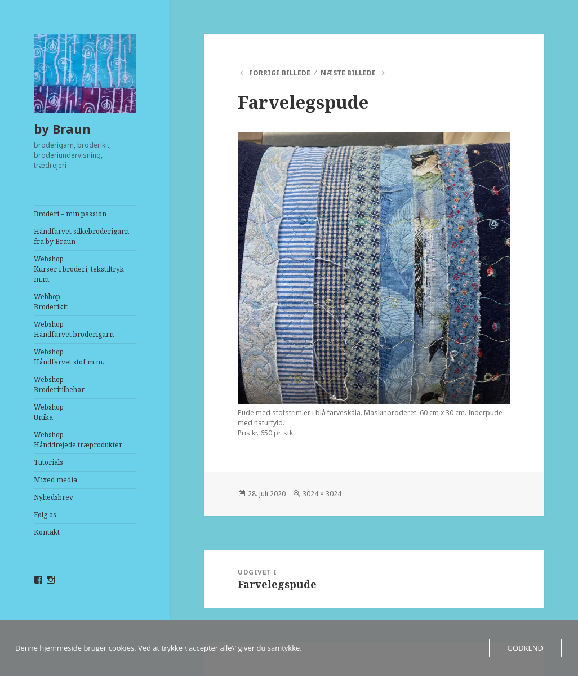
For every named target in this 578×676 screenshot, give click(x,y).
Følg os (45, 514)
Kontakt (47, 532)
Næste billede (348, 73)
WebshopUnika (49, 412)
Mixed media (55, 479)
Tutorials (48, 462)
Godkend (525, 648)
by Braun (62, 128)
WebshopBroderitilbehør (59, 384)
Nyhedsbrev (53, 497)
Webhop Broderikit (51, 302)
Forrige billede (279, 73)
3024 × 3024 (322, 494)
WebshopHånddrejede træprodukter (78, 440)
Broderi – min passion (70, 214)
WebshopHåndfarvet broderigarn (74, 329)
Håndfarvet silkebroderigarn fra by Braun (81, 236)
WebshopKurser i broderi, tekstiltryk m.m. (79, 269)
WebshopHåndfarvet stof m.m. (69, 357)
